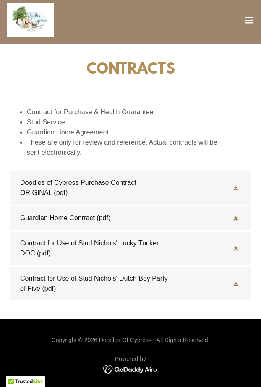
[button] (249, 20)
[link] (30, 20)
